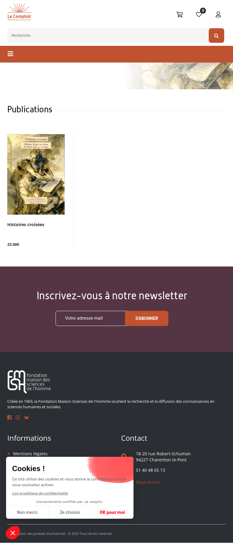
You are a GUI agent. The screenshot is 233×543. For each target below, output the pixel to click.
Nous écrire (148, 482)
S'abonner (146, 318)
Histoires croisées (25, 224)
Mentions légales (30, 453)
